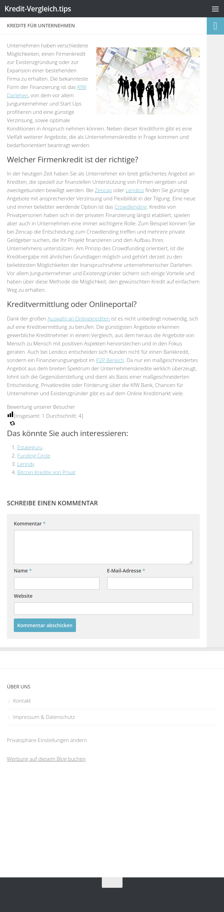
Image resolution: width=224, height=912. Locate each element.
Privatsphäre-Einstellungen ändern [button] (47, 740)
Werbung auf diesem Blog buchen (46, 758)
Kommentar (30, 523)
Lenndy (25, 463)
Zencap (103, 190)
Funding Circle (33, 455)
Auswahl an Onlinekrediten (79, 318)
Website (23, 596)
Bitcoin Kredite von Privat (46, 472)
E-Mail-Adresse (126, 570)
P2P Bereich (110, 359)
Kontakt (22, 700)
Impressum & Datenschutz (44, 716)
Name (23, 570)
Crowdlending (131, 206)
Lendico (135, 190)
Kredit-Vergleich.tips (38, 8)
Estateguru (29, 447)
